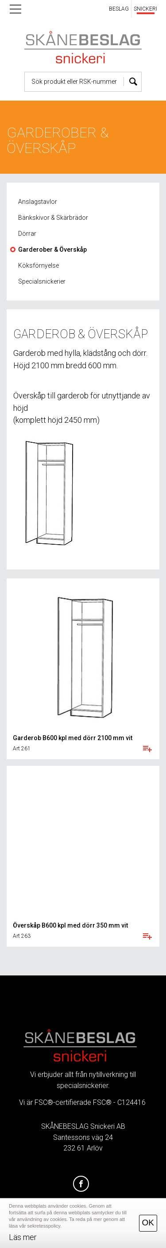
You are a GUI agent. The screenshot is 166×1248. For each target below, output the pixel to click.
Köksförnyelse (38, 265)
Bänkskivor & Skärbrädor (53, 217)
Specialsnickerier (42, 281)
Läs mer (23, 1237)
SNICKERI (145, 9)
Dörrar (27, 233)
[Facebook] (81, 1184)
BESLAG (119, 9)
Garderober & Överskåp (52, 249)
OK (148, 1222)
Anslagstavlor (37, 201)
